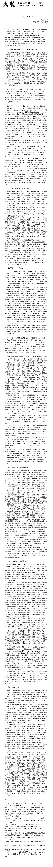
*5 (43, 307)
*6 (37, 470)
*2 (44, 112)
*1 (44, 81)
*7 (13, 566)
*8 (8, 578)
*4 (12, 164)
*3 (17, 120)
